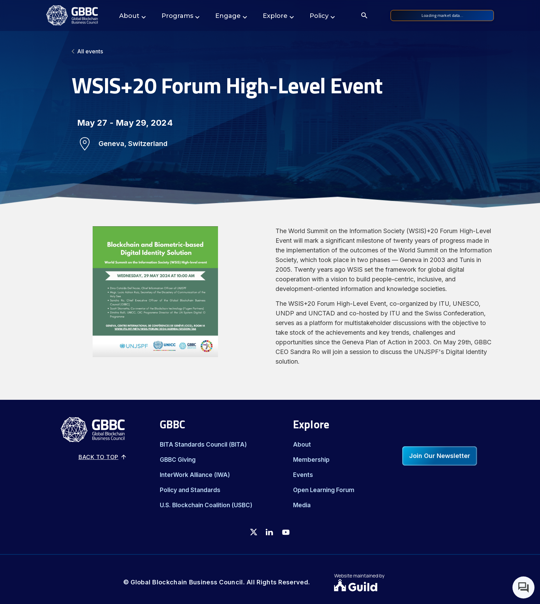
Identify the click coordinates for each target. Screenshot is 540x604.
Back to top (103, 457)
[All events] (270, 51)
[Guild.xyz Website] (375, 586)
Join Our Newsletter (439, 455)
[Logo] (72, 15)
